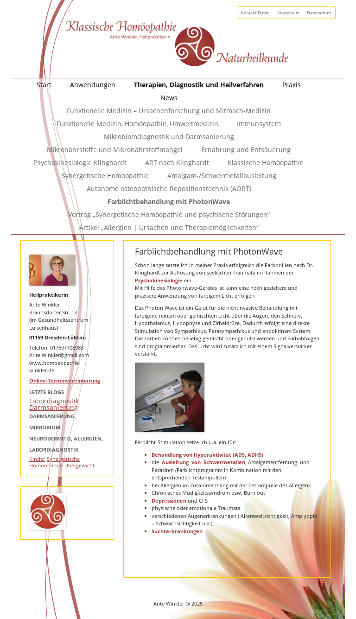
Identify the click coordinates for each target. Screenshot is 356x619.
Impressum (288, 13)
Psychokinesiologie (159, 280)
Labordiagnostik (54, 400)
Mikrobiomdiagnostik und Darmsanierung (169, 136)
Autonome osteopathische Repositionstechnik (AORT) (169, 188)
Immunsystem (259, 123)
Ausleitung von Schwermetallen (203, 462)
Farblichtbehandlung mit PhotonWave (169, 201)
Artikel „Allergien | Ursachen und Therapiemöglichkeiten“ (169, 227)
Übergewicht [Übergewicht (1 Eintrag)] (79, 465)
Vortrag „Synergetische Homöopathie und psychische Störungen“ (169, 214)
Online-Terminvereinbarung (65, 380)
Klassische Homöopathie (266, 162)
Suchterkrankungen (177, 531)
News (169, 97)
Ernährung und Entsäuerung (246, 149)
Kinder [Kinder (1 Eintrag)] (37, 459)
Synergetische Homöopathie (105, 175)
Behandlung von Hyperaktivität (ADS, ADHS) (207, 454)
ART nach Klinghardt (177, 162)
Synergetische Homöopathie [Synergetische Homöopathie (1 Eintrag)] (54, 462)
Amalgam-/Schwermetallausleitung (221, 175)
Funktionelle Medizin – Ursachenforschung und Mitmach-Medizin (169, 110)
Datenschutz (319, 13)
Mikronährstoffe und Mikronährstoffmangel (115, 149)
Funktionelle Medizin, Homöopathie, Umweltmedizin (137, 123)
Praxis (291, 84)
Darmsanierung (53, 407)
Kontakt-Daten (255, 13)
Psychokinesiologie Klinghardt (80, 162)
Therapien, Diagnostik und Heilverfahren (199, 84)
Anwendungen (92, 84)
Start (44, 84)
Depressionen (169, 500)
